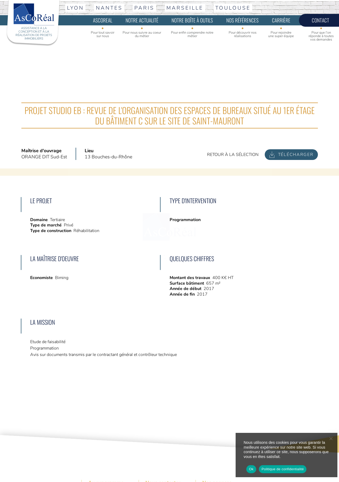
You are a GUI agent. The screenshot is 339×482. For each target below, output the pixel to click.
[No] (330, 438)
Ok (251, 469)
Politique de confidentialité (283, 469)
